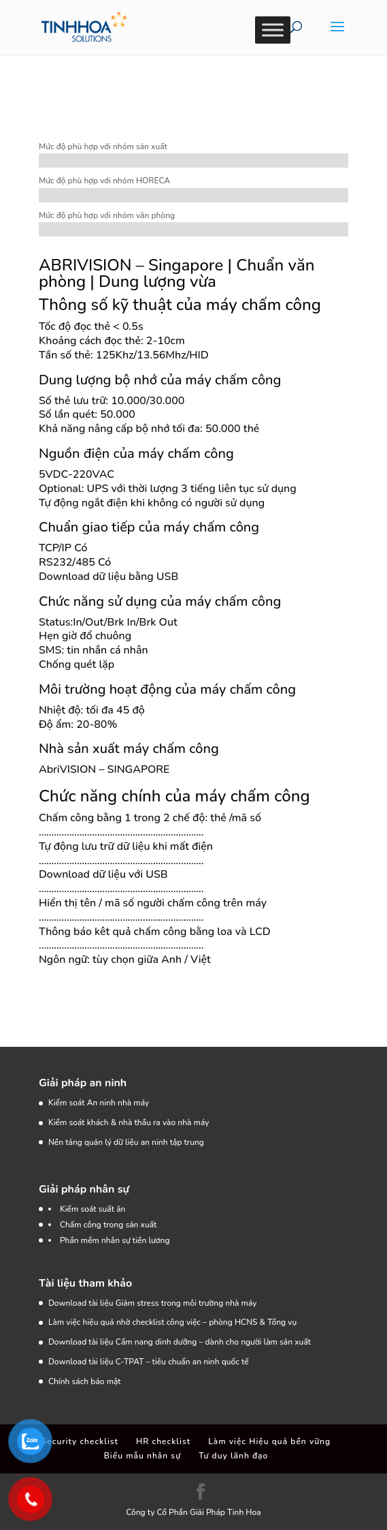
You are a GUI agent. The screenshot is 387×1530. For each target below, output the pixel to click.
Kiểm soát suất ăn (93, 1209)
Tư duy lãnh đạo (233, 1455)
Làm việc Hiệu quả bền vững (269, 1441)
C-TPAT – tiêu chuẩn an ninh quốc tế (182, 1361)
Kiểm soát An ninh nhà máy (98, 1102)
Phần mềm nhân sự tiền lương (115, 1240)
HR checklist (163, 1441)
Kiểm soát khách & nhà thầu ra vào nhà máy (128, 1122)
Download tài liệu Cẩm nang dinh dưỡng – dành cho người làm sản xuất (179, 1341)
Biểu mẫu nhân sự (142, 1455)
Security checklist (79, 1441)
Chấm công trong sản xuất (108, 1224)
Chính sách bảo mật (84, 1381)
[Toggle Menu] (273, 29)
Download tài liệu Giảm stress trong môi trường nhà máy (153, 1303)
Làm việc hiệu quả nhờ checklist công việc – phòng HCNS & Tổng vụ (172, 1322)
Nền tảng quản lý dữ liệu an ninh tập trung (126, 1142)
